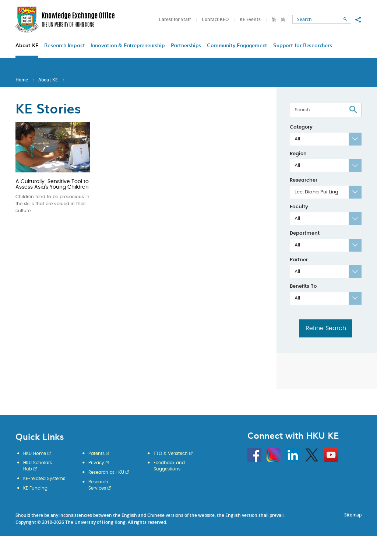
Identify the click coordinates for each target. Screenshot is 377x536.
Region (298, 153)
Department (305, 233)
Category (301, 127)
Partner (299, 260)
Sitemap (353, 515)
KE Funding (35, 488)
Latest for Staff (175, 19)
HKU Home (34, 453)
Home (21, 80)
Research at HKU (106, 472)
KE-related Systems (44, 478)
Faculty (299, 206)
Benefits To (303, 286)
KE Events (250, 19)
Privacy (96, 462)
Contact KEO (215, 19)
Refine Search (326, 328)
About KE (48, 80)
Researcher (303, 180)
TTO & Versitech (171, 453)
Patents (96, 453)
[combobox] (326, 139)
